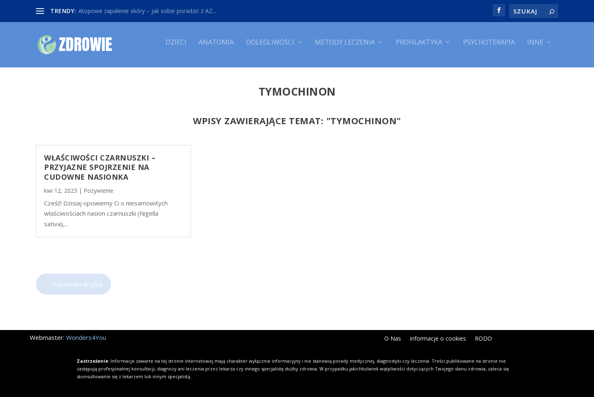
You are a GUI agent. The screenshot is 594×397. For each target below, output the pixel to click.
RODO (483, 340)
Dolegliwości (270, 48)
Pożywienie (98, 191)
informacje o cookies (438, 340)
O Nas (392, 340)
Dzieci (176, 48)
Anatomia (216, 48)
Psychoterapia (489, 48)
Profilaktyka (419, 48)
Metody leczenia (345, 48)
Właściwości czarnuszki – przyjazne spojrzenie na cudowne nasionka (99, 167)
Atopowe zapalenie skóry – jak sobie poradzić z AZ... (147, 11)
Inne (535, 48)
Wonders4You (86, 338)
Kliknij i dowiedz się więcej (221, 377)
